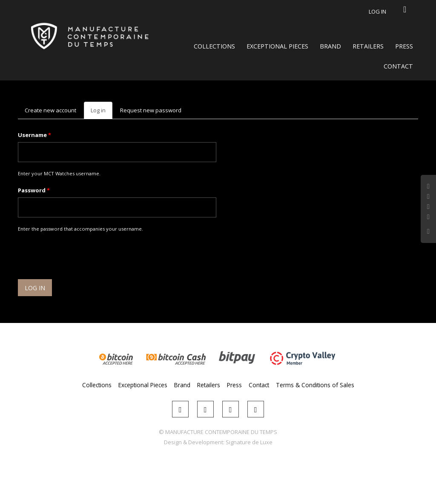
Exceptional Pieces (277, 46)
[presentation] (82, 257)
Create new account (50, 110)
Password (34, 190)
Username (34, 135)
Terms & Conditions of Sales (315, 385)
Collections (214, 46)
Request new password (150, 110)
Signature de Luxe (249, 442)
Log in (377, 11)
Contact (398, 66)
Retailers (368, 46)
